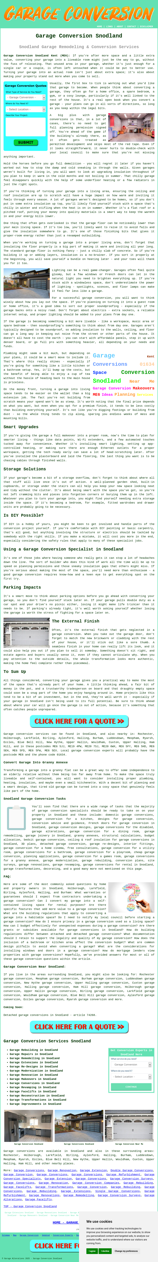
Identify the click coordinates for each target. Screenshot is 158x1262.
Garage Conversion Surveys (131, 1178)
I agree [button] (92, 1251)
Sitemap (6, 1235)
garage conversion (92, 999)
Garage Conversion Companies (95, 1182)
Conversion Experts (63, 1235)
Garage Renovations (44, 1195)
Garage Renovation (62, 1170)
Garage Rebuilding (138, 1182)
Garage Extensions (76, 1191)
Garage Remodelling (78, 1195)
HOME (99, 26)
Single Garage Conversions (117, 1191)
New (14, 1235)
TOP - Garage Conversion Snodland (30, 1206)
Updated (46, 1235)
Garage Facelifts (17, 1187)
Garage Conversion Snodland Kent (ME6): (37, 55)
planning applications (41, 856)
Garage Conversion (18, 1174)
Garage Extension (93, 1170)
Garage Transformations (54, 1187)
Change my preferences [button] (126, 1251)
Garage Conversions (29, 1170)
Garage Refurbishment (123, 1174)
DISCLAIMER (146, 26)
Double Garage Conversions (132, 1170)
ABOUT (120, 26)
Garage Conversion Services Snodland (47, 1041)
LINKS (109, 26)
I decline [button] (105, 1251)
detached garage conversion (62, 843)
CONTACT (131, 26)
